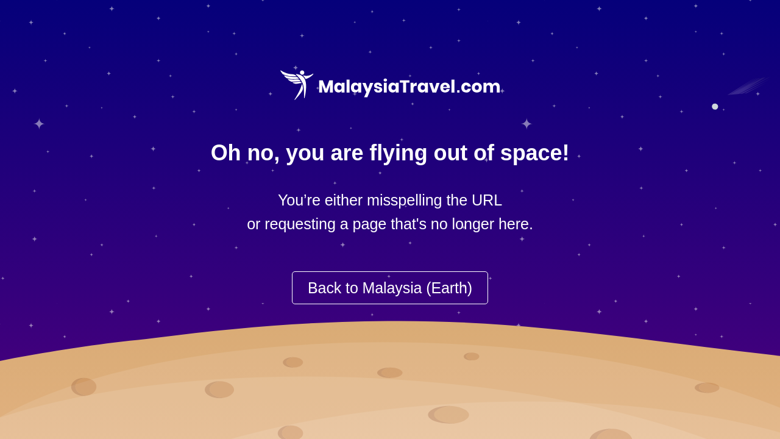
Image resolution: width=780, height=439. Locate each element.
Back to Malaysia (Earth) (390, 287)
